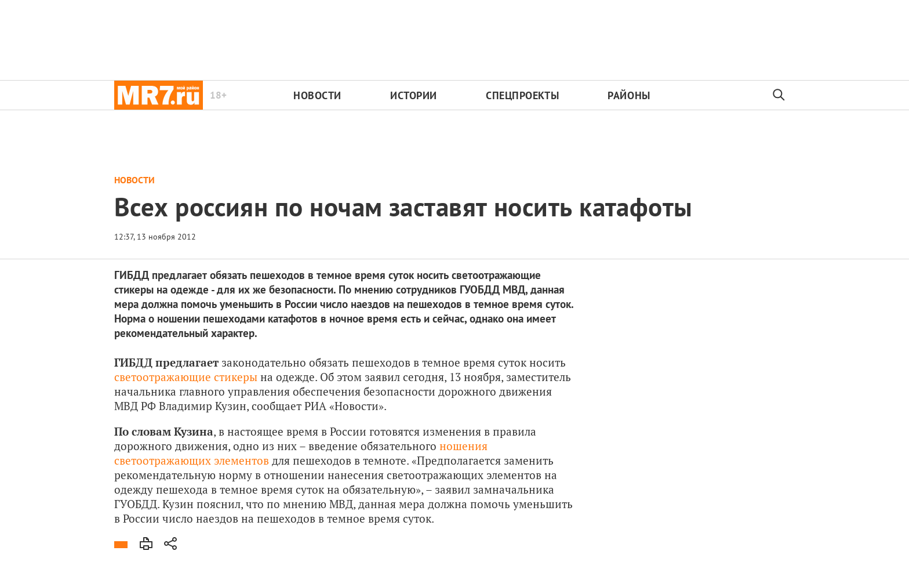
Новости (317, 95)
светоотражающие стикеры (185, 376)
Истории (413, 95)
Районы (629, 95)
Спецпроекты (522, 95)
